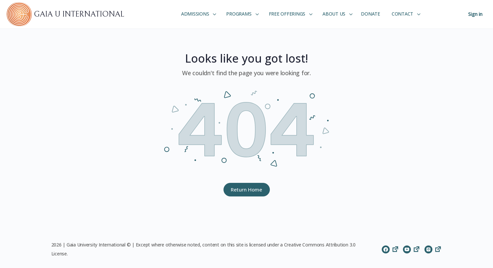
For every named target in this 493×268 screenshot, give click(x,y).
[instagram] (433, 249)
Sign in (475, 14)
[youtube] (411, 249)
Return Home (246, 189)
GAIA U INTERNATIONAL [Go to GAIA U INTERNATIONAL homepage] (79, 14)
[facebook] (390, 249)
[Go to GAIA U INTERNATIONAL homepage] (20, 14)
